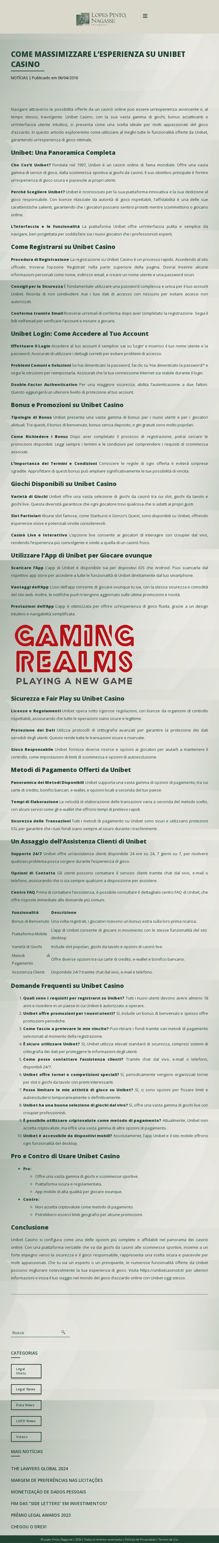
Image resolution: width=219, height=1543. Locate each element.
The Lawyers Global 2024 (39, 1468)
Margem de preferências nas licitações (57, 1480)
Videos (22, 1437)
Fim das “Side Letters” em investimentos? (59, 1503)
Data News (25, 1405)
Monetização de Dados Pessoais (48, 1492)
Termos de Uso (168, 1539)
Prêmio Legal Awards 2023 (41, 1515)
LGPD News (26, 1421)
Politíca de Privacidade (140, 1539)
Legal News (26, 1389)
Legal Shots (21, 1371)
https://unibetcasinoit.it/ (162, 1270)
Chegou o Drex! (29, 1527)
